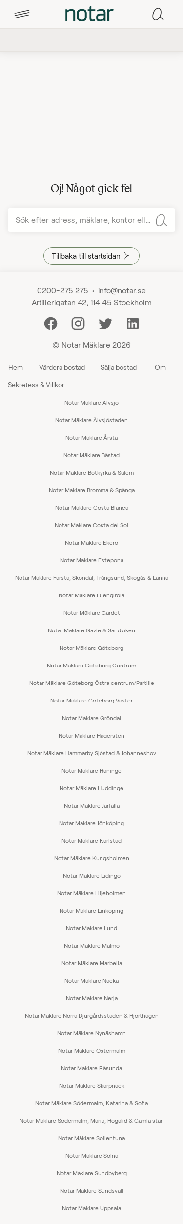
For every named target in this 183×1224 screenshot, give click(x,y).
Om (160, 367)
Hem (15, 367)
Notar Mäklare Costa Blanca (91, 507)
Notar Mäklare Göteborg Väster (91, 700)
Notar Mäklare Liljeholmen (91, 892)
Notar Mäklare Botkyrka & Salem (92, 472)
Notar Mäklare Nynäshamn (91, 1032)
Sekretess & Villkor (36, 384)
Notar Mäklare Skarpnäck (91, 1085)
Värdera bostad (62, 367)
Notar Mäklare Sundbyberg (92, 1173)
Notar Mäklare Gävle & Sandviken (91, 630)
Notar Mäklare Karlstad (91, 840)
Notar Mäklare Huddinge (91, 787)
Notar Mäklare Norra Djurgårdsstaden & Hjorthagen (92, 1015)
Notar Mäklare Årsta (91, 437)
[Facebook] (50, 322)
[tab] (22, 14)
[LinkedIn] (132, 322)
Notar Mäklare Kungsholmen (91, 857)
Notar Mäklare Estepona (91, 560)
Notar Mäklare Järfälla (92, 805)
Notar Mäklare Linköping (91, 910)
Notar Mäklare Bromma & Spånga (92, 489)
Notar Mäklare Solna (91, 1155)
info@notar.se (122, 290)
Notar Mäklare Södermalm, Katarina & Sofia (91, 1102)
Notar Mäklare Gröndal (91, 717)
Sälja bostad (119, 367)
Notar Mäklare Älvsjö (91, 402)
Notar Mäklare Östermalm (91, 1050)
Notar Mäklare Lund (91, 927)
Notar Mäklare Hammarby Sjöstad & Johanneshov (91, 752)
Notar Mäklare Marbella (91, 962)
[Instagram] (78, 322)
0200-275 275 (62, 290)
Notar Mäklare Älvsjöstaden (91, 419)
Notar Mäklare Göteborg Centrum (91, 665)
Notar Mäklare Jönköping (91, 822)
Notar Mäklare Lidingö (92, 875)
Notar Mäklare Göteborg (91, 647)
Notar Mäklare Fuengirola (91, 595)
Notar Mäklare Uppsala (91, 1208)
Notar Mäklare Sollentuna (91, 1137)
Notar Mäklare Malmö (92, 945)
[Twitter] (105, 322)
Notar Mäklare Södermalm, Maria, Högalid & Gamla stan (92, 1120)
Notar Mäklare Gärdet (91, 612)
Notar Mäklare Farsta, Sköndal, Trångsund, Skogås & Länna (91, 577)
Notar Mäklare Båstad (91, 454)
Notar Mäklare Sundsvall (91, 1190)
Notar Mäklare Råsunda (91, 1067)
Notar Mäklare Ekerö (91, 542)
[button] (22, 14)
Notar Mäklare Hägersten (91, 735)
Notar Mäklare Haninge (91, 770)
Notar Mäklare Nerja (92, 997)
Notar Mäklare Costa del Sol (91, 525)
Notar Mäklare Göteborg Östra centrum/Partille (91, 682)
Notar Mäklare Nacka (91, 980)
